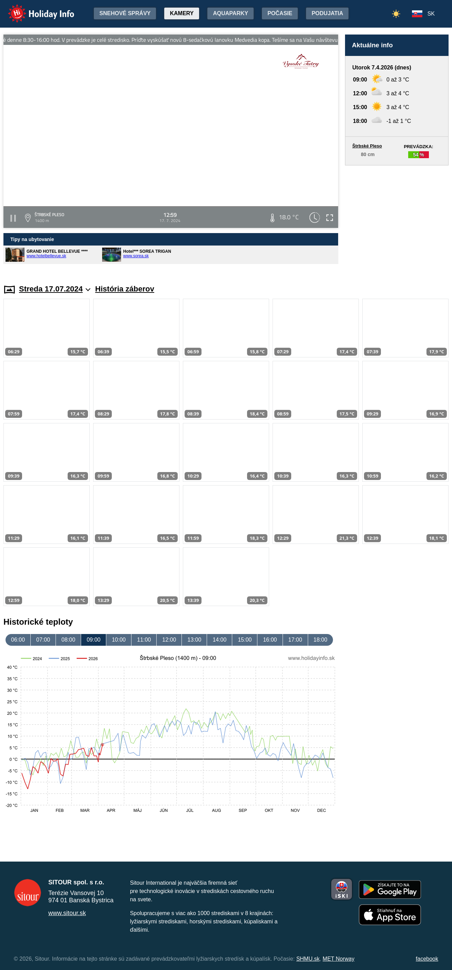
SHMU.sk (308, 959)
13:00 (194, 640)
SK (431, 14)
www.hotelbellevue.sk (46, 255)
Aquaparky (230, 13)
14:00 (219, 640)
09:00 (93, 640)
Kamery (182, 13)
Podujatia (327, 13)
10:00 (119, 640)
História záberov (124, 289)
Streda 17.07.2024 (54, 289)
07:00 (43, 640)
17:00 (295, 640)
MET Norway (338, 959)
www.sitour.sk (67, 913)
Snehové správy (124, 13)
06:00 (18, 640)
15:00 (245, 640)
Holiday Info (34, 8)
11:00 (144, 640)
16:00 (270, 640)
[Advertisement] (397, 218)
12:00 (169, 640)
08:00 (68, 640)
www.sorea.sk (136, 255)
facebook (427, 959)
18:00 (320, 640)
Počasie (279, 13)
